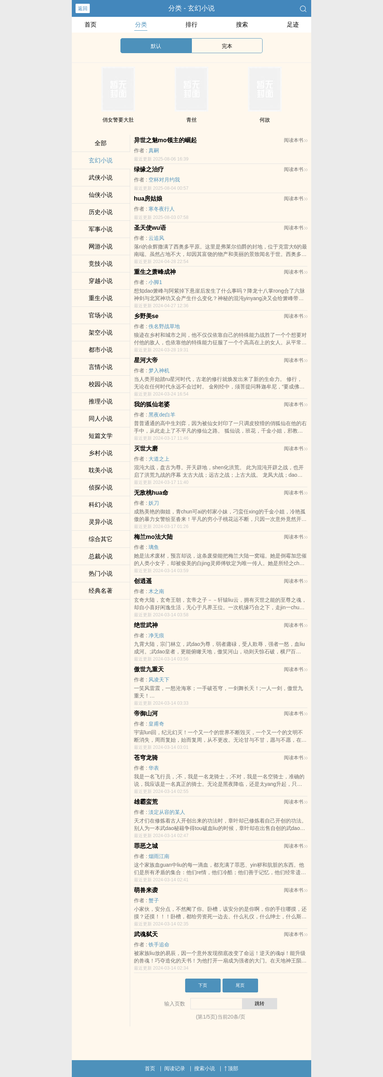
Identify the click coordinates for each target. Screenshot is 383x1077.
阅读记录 (174, 1068)
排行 (191, 24)
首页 (90, 24)
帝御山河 (146, 713)
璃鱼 (153, 547)
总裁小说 (101, 556)
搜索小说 (204, 1068)
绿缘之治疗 (149, 169)
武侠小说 (101, 177)
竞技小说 (101, 263)
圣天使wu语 (150, 228)
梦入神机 (158, 370)
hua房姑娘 (148, 198)
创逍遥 (143, 581)
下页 (202, 985)
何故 (265, 120)
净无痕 (156, 635)
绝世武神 (146, 625)
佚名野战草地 (164, 326)
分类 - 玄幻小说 (191, 8)
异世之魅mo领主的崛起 (165, 140)
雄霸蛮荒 (146, 802)
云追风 (156, 238)
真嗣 (153, 150)
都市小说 (101, 350)
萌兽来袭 (146, 890)
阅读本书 (295, 140)
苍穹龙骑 (146, 757)
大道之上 (158, 459)
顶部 (231, 1068)
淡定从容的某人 (166, 812)
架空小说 (101, 332)
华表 (153, 768)
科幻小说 (101, 504)
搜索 (242, 24)
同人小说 (101, 418)
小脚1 (155, 282)
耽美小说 (101, 470)
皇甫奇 (156, 724)
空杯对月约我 (164, 180)
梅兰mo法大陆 (153, 537)
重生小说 (101, 298)
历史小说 (101, 212)
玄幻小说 (101, 160)
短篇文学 (101, 436)
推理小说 (101, 401)
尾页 (240, 985)
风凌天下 (158, 680)
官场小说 (101, 315)
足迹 (293, 24)
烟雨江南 (158, 856)
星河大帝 (146, 360)
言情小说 (101, 367)
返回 (83, 8)
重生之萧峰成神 (155, 272)
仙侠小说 (101, 195)
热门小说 (101, 573)
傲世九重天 (149, 669)
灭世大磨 (146, 448)
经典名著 (101, 591)
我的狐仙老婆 (152, 404)
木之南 (156, 591)
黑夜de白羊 (161, 415)
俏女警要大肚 (118, 120)
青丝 (191, 120)
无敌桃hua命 (151, 492)
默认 (156, 46)
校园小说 (101, 384)
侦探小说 (101, 487)
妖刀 (153, 503)
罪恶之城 (146, 846)
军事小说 (101, 229)
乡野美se (146, 316)
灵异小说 (101, 522)
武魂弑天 (146, 934)
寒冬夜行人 (161, 209)
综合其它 (101, 539)
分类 (141, 24)
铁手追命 (158, 945)
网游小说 (101, 246)
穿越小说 (101, 281)
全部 (101, 143)
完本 (227, 46)
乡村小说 (101, 453)
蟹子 (153, 900)
